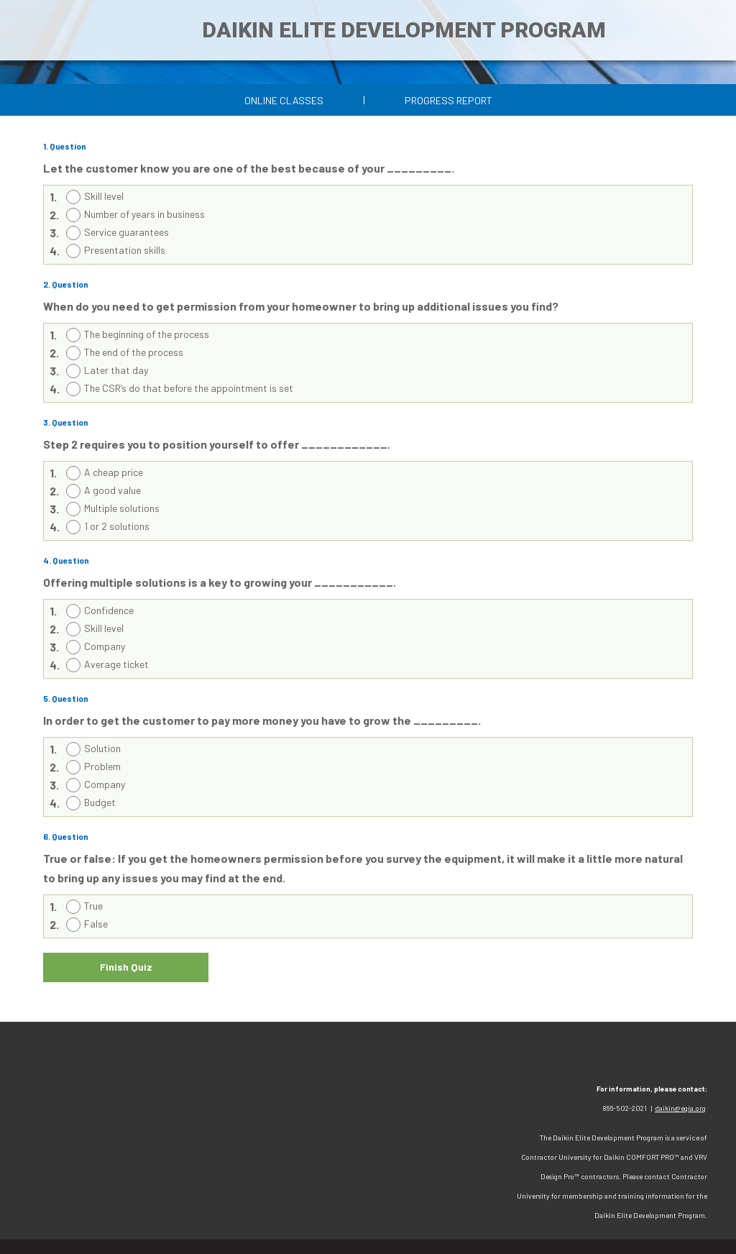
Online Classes (283, 100)
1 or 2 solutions (117, 526)
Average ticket (116, 664)
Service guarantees (126, 232)
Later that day (116, 370)
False (96, 923)
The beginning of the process (146, 334)
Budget (100, 802)
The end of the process (133, 352)
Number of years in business (144, 214)
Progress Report (448, 100)
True (93, 906)
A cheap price (113, 472)
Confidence (109, 610)
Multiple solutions (122, 508)
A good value (112, 490)
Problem (102, 766)
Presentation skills (124, 250)
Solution (102, 748)
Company (104, 646)
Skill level (104, 196)
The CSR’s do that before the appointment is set (188, 388)
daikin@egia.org (680, 1108)
